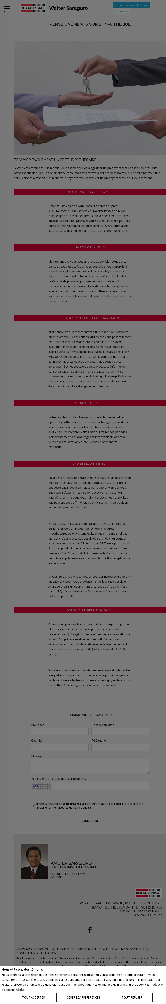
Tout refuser (132, 997)
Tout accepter (33, 997)
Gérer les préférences (83, 997)
